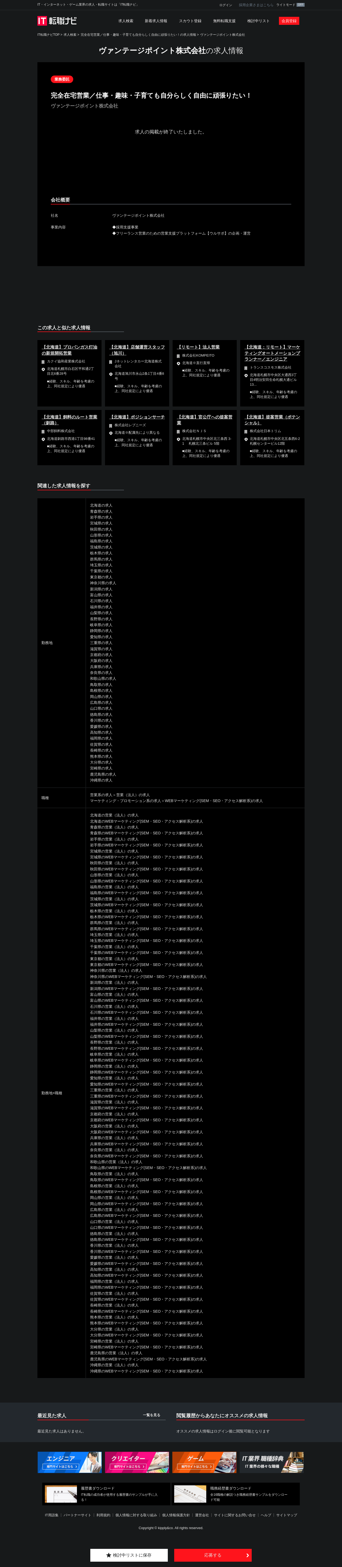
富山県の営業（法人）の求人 (114, 994)
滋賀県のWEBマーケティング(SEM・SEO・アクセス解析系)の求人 (146, 1108)
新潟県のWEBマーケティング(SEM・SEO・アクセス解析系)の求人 (146, 988)
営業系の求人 (101, 795)
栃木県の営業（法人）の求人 (114, 911)
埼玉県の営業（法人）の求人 (114, 935)
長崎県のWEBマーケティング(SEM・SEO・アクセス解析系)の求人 (146, 1311)
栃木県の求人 (101, 553)
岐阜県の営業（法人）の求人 (114, 1054)
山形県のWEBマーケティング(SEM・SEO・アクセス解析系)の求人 (146, 881)
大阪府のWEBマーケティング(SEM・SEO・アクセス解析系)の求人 (146, 1132)
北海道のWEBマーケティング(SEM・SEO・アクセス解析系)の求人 (146, 821)
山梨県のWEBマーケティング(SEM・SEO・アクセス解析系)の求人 (146, 1036)
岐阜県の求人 (101, 625)
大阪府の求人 (101, 660)
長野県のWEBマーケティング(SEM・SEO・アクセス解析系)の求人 (146, 1048)
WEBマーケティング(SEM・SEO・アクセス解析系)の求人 (214, 801)
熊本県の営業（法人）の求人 (114, 1317)
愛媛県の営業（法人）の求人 (114, 1257)
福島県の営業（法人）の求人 (114, 887)
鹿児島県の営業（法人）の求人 (116, 1353)
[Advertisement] (171, 170)
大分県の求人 (101, 762)
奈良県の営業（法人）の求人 (114, 1150)
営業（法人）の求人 (133, 795)
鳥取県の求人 (101, 684)
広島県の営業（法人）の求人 (114, 1209)
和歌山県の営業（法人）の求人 (116, 1162)
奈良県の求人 (101, 672)
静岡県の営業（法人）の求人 (114, 1066)
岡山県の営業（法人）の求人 (114, 1197)
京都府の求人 (101, 655)
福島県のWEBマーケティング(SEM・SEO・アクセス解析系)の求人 (146, 893)
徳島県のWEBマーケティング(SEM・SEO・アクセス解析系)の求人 (146, 1239)
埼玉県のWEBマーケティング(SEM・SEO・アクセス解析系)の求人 (146, 940)
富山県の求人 (101, 595)
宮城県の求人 (101, 523)
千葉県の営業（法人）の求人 (114, 947)
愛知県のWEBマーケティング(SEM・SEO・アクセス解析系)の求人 (146, 1084)
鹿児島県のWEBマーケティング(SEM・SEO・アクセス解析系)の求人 (148, 1359)
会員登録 (289, 21)
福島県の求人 (101, 541)
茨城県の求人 (101, 547)
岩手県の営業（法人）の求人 (114, 839)
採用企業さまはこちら (256, 5)
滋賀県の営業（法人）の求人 (114, 1102)
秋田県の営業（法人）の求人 (114, 863)
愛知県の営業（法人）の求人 (114, 1078)
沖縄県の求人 (101, 780)
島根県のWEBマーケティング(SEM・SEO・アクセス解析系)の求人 (146, 1192)
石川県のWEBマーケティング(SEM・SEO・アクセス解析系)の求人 (146, 1012)
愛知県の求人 (101, 637)
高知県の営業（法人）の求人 (114, 1269)
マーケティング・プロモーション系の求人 (125, 801)
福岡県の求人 (101, 738)
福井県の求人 (101, 607)
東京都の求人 (101, 577)
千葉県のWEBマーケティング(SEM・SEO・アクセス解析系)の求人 (146, 952)
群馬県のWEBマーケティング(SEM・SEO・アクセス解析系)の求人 (146, 929)
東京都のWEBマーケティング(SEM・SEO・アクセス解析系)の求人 (146, 964)
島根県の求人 (101, 690)
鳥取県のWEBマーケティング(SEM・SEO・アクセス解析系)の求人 (146, 1180)
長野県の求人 (101, 619)
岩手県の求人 (101, 517)
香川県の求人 (101, 720)
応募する (212, 1555)
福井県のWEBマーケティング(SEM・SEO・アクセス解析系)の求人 (146, 1024)
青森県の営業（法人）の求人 (114, 827)
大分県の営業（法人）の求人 (114, 1329)
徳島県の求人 (101, 714)
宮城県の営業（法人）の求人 (114, 851)
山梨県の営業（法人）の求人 (114, 1030)
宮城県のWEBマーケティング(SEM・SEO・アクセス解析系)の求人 (146, 857)
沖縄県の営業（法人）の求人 (114, 1365)
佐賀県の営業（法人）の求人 (114, 1293)
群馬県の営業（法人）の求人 (114, 923)
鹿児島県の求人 (103, 774)
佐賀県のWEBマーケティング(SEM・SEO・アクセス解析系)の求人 (146, 1299)
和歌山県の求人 (103, 678)
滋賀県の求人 (101, 649)
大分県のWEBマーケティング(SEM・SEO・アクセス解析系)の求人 (146, 1335)
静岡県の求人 (101, 631)
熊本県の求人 (101, 756)
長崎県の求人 (101, 750)
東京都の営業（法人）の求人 (114, 959)
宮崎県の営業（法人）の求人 (114, 1341)
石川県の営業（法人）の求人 (114, 1006)
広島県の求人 (101, 702)
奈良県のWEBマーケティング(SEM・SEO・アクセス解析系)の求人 (146, 1156)
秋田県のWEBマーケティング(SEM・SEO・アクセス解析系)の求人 (146, 869)
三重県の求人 (101, 643)
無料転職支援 (224, 21)
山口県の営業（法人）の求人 (114, 1221)
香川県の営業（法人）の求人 (114, 1245)
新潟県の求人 (101, 589)
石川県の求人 (101, 601)
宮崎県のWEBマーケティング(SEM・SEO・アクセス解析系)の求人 (146, 1347)
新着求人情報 (156, 21)
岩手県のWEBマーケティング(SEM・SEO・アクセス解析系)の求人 (146, 845)
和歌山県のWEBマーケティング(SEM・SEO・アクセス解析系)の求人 (148, 1168)
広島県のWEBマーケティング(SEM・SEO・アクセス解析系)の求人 (146, 1215)
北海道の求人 (101, 505)
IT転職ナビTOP (48, 35)
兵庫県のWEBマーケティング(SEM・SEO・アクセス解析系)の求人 (146, 1144)
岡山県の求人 (101, 696)
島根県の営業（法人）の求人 (114, 1186)
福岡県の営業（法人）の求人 (114, 1281)
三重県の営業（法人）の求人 (114, 1090)
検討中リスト (258, 21)
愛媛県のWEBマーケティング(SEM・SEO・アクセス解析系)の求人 (146, 1263)
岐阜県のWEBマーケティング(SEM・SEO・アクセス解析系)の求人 (146, 1060)
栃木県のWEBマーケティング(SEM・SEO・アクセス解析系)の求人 (146, 917)
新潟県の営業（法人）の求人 (114, 982)
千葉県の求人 (101, 571)
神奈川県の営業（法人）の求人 (116, 970)
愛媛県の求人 (101, 726)
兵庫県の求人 (101, 667)
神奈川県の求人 (103, 583)
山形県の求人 (101, 535)
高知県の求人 (101, 732)
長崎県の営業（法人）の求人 (114, 1305)
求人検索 (125, 21)
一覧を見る (151, 1415)
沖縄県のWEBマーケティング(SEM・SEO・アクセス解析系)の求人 (146, 1371)
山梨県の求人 (101, 613)
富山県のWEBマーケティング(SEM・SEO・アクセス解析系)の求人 (146, 1000)
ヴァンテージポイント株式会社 (222, 35)
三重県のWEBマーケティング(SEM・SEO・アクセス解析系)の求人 (146, 1096)
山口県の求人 (101, 708)
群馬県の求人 (101, 559)
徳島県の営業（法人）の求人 (114, 1234)
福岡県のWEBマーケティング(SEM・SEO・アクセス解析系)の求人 (146, 1287)
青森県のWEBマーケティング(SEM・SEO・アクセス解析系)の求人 (146, 833)
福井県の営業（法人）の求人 (114, 1018)
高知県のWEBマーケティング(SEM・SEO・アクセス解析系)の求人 (146, 1275)
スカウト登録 (190, 21)
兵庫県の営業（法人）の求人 (114, 1138)
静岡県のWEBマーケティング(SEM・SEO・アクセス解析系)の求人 (146, 1072)
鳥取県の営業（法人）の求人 (114, 1174)
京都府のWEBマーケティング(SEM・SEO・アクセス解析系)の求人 (146, 1120)
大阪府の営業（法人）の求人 (114, 1126)
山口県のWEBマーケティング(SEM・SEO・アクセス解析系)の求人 (146, 1227)
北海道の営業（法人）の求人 (114, 815)
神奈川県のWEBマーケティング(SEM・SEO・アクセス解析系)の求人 (148, 976)
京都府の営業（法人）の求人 (114, 1114)
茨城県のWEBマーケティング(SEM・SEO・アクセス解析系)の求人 (146, 905)
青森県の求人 (101, 511)
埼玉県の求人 (101, 565)
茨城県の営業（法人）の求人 (114, 899)
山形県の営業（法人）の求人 (114, 875)
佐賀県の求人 (101, 744)
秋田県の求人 (101, 529)
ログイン (225, 5)
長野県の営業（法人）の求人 (114, 1042)
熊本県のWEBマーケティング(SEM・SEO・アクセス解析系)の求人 (146, 1323)
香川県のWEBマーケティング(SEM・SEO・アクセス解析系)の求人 (146, 1251)
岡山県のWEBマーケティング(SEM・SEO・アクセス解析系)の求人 (146, 1204)
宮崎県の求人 (101, 768)
